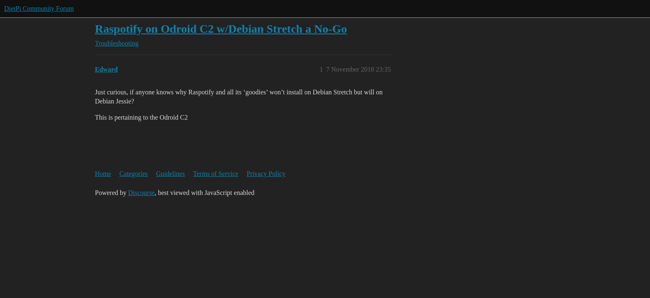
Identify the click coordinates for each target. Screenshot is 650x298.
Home (103, 173)
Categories (133, 173)
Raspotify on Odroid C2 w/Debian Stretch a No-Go (221, 28)
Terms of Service (215, 173)
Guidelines (170, 173)
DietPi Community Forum (39, 8)
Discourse (141, 192)
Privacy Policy (266, 173)
